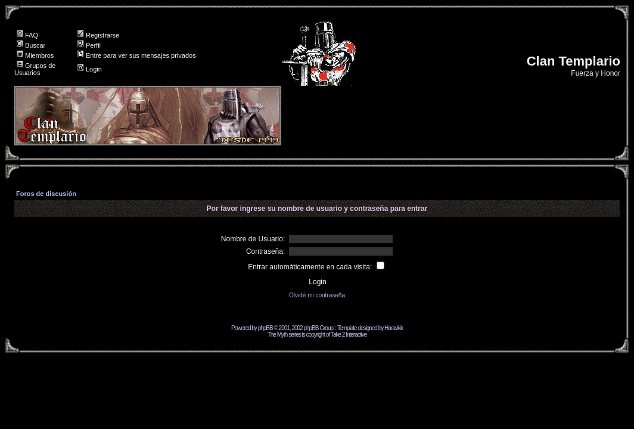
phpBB (265, 328)
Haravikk (393, 328)
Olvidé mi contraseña (317, 295)
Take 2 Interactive (348, 334)
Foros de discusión (46, 193)
